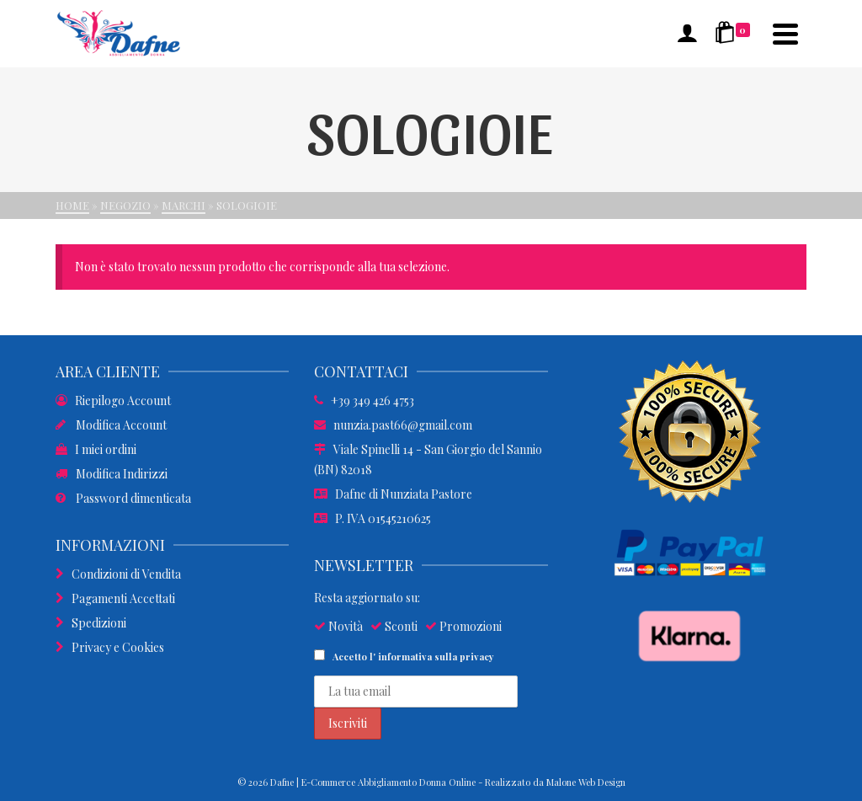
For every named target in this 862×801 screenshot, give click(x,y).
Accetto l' (404, 656)
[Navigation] (785, 33)
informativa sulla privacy (436, 656)
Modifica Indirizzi (112, 474)
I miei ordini (96, 449)
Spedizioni (91, 623)
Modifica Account (111, 425)
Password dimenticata (123, 498)
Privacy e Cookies (110, 647)
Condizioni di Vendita (118, 574)
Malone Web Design (585, 782)
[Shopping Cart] (735, 33)
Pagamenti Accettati (115, 598)
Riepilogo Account (113, 400)
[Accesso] (687, 33)
